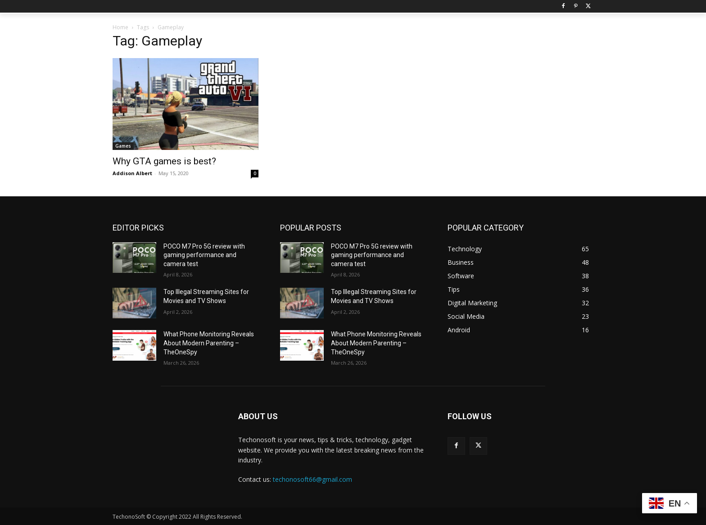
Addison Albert (132, 173)
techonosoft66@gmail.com (312, 479)
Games (123, 146)
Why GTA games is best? (164, 161)
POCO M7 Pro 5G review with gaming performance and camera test (204, 255)
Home (120, 27)
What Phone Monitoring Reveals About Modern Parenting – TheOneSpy (208, 342)
